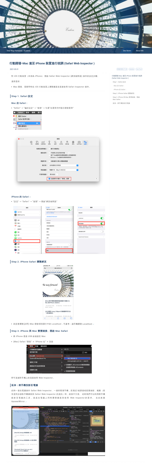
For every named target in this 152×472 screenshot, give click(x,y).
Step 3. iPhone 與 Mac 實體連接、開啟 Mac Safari (126, 98)
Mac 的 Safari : (119, 86)
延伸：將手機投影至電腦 (121, 103)
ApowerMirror (18, 401)
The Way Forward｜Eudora (18, 50)
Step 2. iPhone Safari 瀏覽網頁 (123, 93)
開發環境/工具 (122, 69)
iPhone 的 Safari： (120, 89)
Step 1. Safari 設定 (119, 82)
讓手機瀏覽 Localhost (82, 324)
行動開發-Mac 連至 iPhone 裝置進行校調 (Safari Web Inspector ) (127, 77)
